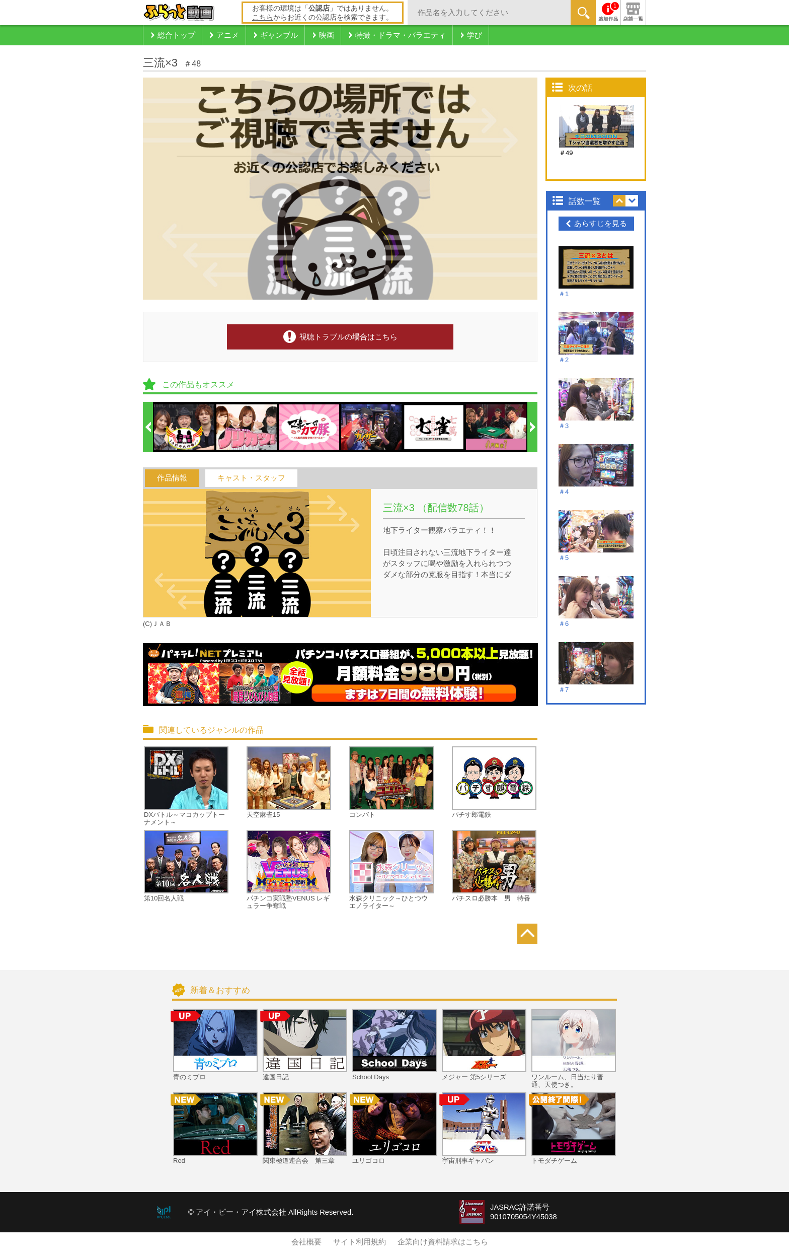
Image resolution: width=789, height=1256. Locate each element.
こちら (262, 17)
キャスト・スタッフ (251, 478)
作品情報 (172, 478)
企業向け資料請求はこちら (443, 1242)
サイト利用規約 (359, 1242)
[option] (184, 427)
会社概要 (306, 1242)
